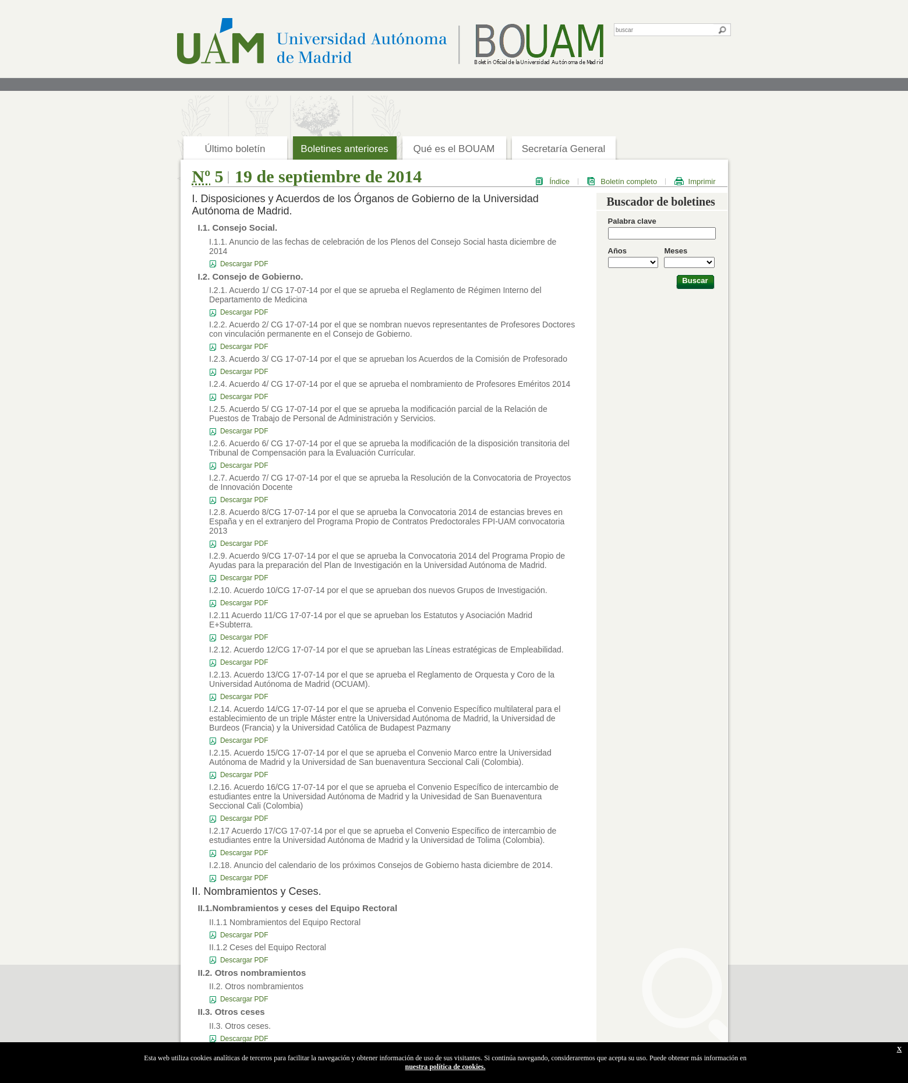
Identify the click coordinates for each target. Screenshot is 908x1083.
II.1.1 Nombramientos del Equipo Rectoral (285, 922)
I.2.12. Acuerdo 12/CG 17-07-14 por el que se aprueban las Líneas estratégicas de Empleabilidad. (386, 649)
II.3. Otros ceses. (240, 1026)
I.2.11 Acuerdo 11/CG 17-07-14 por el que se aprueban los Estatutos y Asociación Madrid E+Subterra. (370, 620)
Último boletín (235, 148)
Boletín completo (628, 181)
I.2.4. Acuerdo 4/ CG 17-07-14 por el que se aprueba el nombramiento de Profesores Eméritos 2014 (389, 384)
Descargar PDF (244, 264)
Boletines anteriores (344, 148)
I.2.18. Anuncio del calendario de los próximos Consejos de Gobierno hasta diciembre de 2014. (381, 865)
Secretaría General (564, 148)
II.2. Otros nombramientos (256, 986)
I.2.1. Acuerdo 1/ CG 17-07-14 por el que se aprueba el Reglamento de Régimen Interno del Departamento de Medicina (375, 294)
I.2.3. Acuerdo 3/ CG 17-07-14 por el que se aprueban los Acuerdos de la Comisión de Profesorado (388, 359)
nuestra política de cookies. (445, 1067)
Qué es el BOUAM (454, 148)
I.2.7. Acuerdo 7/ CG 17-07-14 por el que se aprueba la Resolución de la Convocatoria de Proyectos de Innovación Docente (390, 482)
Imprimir (702, 181)
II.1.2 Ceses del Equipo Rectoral (267, 947)
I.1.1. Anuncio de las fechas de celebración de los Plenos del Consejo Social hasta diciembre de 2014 (382, 246)
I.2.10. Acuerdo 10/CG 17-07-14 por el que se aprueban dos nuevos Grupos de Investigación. (378, 590)
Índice (559, 181)
